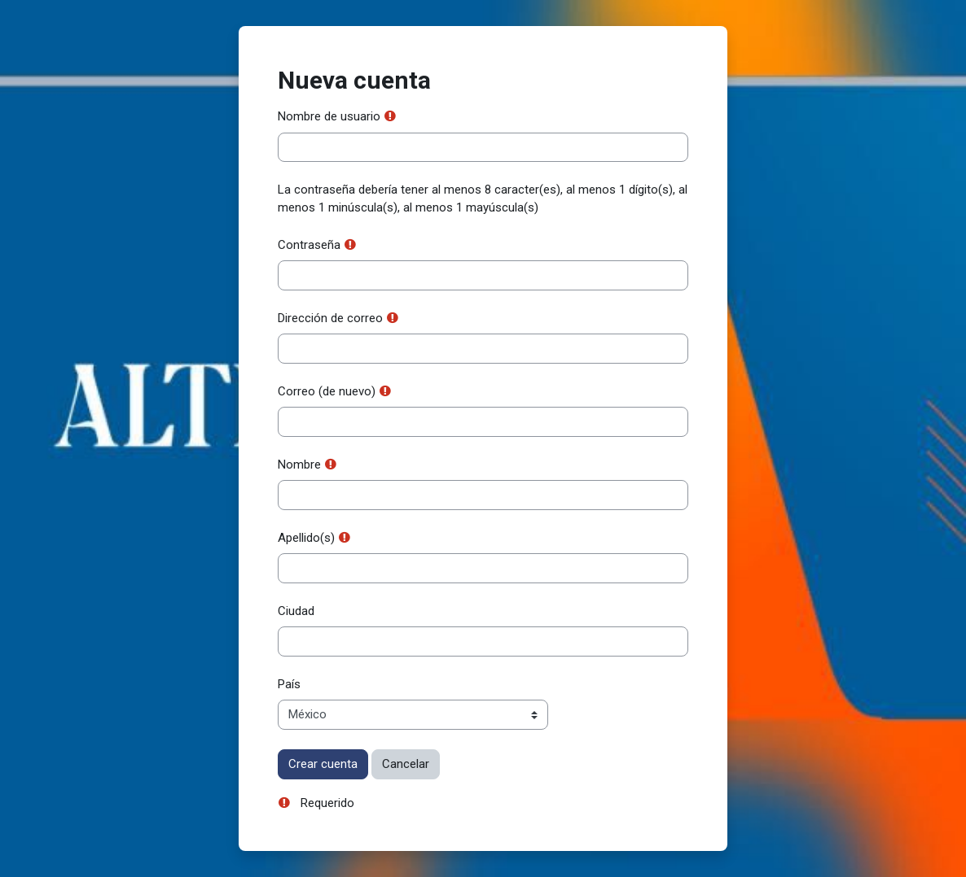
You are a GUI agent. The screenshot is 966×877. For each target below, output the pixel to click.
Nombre (299, 464)
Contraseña (309, 245)
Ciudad (296, 611)
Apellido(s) (306, 537)
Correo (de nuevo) (326, 391)
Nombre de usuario (329, 116)
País (289, 684)
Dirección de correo (330, 318)
